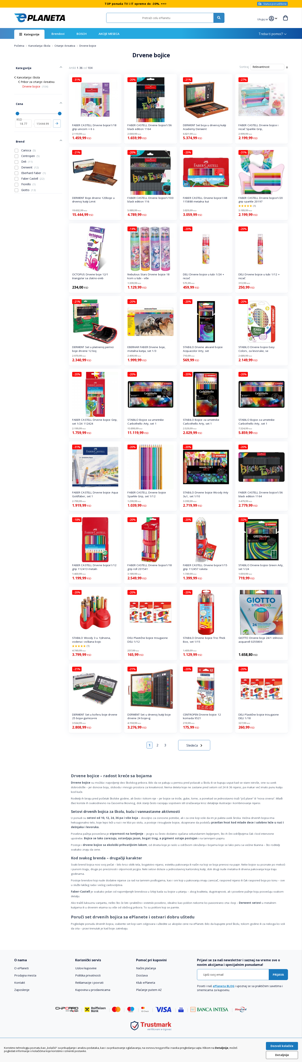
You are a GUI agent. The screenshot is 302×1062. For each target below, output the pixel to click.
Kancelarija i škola (39, 45)
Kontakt (19, 982)
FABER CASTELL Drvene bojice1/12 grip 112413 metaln (94, 567)
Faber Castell (29, 170)
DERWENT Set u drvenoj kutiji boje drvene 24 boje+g (149, 716)
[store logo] (39, 17)
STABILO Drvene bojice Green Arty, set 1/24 (260, 567)
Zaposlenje (21, 990)
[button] (263, 18)
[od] (23, 118)
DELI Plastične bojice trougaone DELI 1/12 (147, 639)
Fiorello (25, 176)
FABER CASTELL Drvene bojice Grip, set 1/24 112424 (94, 421)
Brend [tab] (18, 134)
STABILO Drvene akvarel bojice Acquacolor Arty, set (203, 349)
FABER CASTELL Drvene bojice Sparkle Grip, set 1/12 (146, 494)
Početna (19, 45)
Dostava (142, 975)
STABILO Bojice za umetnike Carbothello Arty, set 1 (145, 421)
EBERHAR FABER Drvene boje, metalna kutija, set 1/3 (146, 349)
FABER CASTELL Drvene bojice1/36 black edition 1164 (149, 127)
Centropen (27, 148)
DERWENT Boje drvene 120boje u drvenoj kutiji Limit (93, 199)
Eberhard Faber (30, 165)
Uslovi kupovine (86, 968)
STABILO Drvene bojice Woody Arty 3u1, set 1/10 (205, 494)
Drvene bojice (35, 84)
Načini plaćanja (146, 968)
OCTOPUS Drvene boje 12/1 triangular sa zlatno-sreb (90, 276)
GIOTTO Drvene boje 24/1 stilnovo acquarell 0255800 (260, 639)
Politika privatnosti (88, 975)
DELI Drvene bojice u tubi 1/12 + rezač (259, 276)
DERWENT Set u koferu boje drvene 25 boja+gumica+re (94, 716)
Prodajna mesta (25, 975)
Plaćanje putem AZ (149, 990)
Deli (24, 153)
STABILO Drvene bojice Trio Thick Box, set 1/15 (204, 639)
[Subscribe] (278, 974)
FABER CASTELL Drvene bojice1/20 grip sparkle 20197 (260, 199)
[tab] (42, 960)
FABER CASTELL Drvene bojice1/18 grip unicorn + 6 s (94, 127)
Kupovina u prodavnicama (92, 990)
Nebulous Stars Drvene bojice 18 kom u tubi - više (148, 276)
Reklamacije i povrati (89, 982)
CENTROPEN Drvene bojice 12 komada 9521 (202, 716)
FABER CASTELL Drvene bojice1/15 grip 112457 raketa (205, 567)
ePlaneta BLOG (223, 986)
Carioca (25, 142)
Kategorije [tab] (21, 66)
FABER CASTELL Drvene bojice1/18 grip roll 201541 (149, 567)
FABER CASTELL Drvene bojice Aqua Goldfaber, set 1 (95, 494)
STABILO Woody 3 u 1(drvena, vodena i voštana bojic (91, 639)
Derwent (27, 159)
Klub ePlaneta (145, 982)
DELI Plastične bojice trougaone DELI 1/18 (258, 716)
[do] (42, 118)
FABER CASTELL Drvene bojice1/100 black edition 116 (150, 199)
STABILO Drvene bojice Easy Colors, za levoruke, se (256, 349)
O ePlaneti (21, 968)
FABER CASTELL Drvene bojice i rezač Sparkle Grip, (258, 127)
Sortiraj (244, 67)
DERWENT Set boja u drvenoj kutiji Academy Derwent (204, 127)
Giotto (25, 182)
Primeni (57, 118)
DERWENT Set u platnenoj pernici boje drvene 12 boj (93, 349)
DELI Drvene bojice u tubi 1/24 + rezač (203, 276)
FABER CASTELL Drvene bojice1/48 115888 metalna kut (205, 199)
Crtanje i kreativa (65, 45)
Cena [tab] (17, 100)
